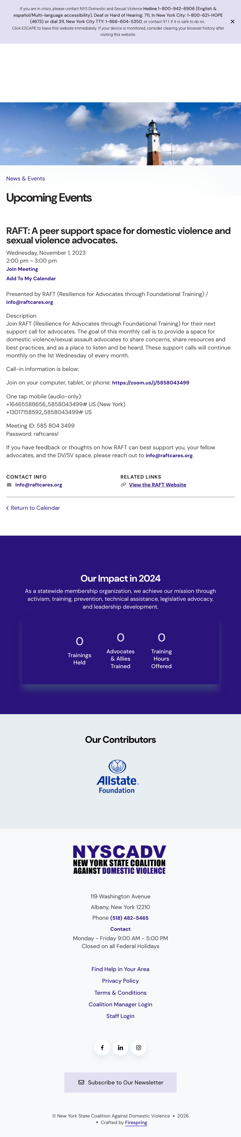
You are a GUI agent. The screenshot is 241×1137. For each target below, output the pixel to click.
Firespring (136, 1122)
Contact (120, 929)
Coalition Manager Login (121, 1004)
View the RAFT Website (157, 485)
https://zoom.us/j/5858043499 (150, 383)
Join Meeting (22, 269)
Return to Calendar (35, 508)
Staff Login (120, 1016)
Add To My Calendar (31, 279)
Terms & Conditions (120, 993)
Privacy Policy (120, 981)
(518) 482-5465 (129, 918)
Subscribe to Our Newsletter (120, 1082)
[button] (232, 22)
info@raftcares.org (29, 302)
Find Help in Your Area (121, 969)
